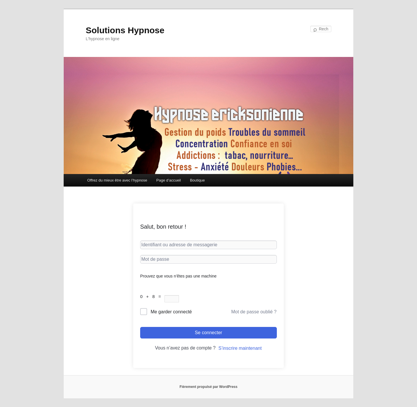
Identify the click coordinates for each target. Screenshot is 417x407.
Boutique (197, 180)
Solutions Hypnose (125, 30)
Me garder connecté (171, 311)
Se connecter (208, 332)
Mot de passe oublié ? (254, 311)
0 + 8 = (152, 296)
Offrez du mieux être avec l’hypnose (117, 180)
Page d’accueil (168, 180)
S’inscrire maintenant (239, 348)
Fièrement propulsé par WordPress (208, 387)
